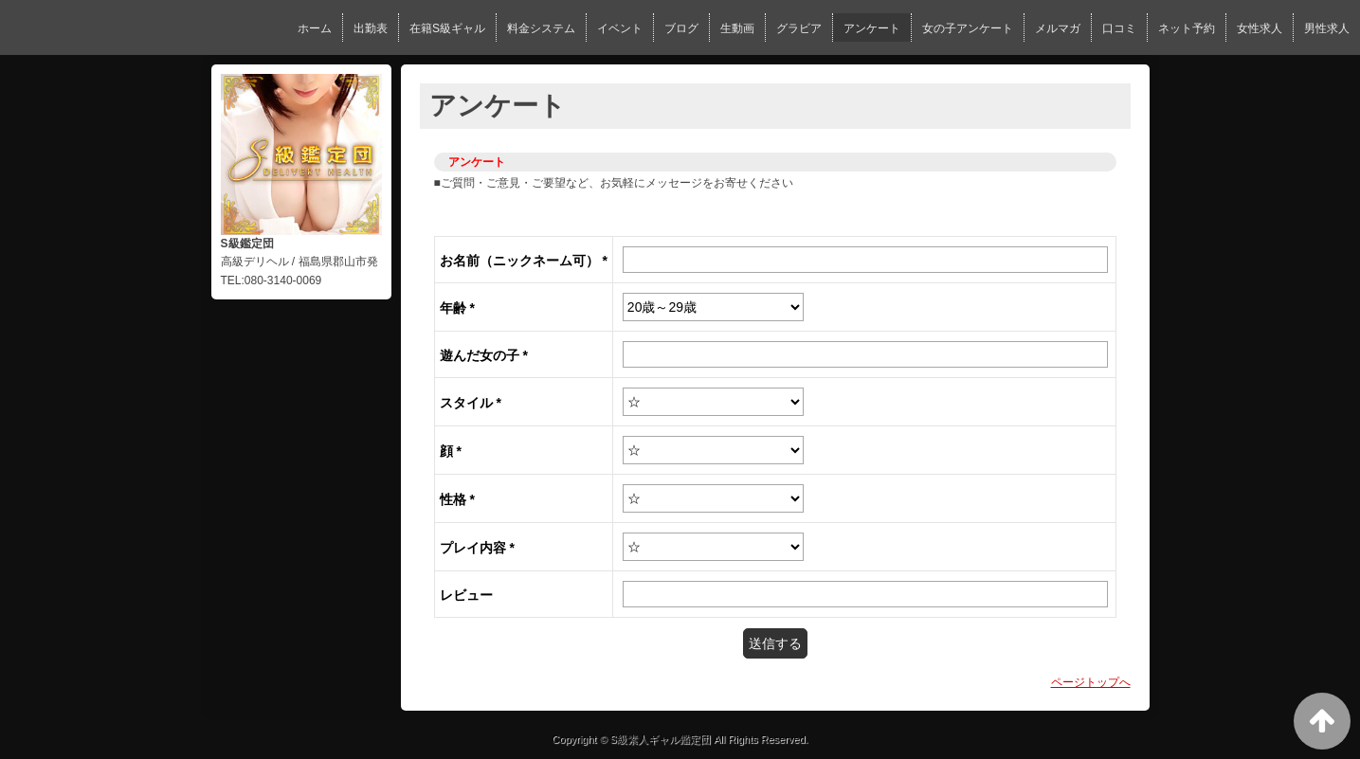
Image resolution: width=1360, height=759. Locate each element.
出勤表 (371, 28)
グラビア (799, 28)
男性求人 (1327, 28)
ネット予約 (1186, 28)
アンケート (871, 28)
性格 (457, 499)
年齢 (457, 308)
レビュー (466, 595)
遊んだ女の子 (484, 355)
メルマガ (1057, 28)
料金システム (541, 28)
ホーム (315, 28)
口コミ (1119, 28)
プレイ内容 (477, 547)
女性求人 (1259, 28)
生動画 (737, 28)
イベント (620, 28)
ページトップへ (1091, 682)
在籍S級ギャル (447, 28)
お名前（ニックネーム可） (523, 260)
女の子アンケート (967, 28)
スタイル (470, 402)
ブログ (681, 28)
